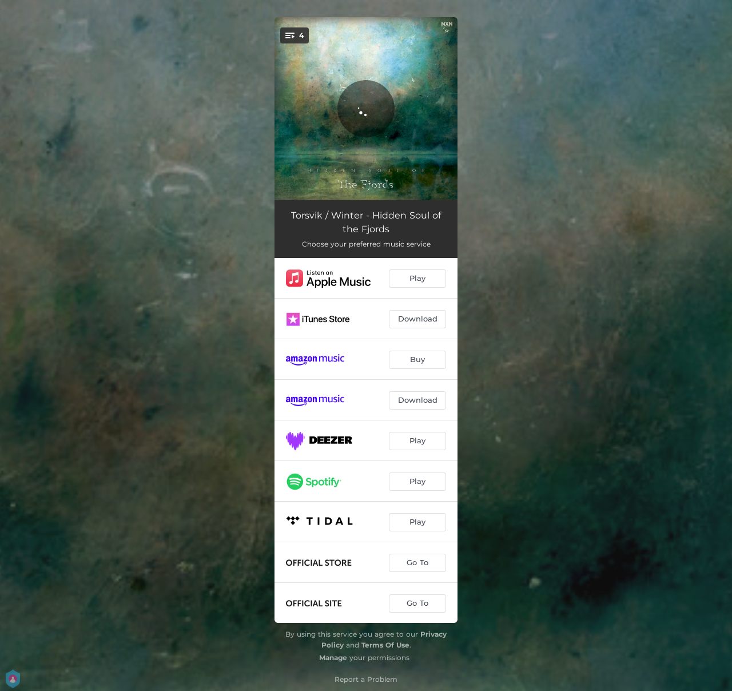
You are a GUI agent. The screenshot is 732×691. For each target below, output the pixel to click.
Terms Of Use (385, 645)
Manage (333, 657)
